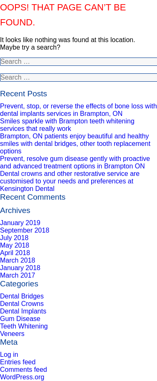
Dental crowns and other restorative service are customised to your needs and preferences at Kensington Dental (70, 181)
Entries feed (17, 362)
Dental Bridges (22, 296)
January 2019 (20, 222)
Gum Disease (20, 318)
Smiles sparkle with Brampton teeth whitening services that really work (67, 125)
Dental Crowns (22, 303)
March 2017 (17, 275)
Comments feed (23, 369)
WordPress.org (22, 377)
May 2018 (14, 245)
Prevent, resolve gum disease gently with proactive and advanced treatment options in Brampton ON (75, 162)
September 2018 (24, 230)
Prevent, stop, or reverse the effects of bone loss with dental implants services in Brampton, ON (78, 110)
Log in (9, 354)
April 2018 (15, 252)
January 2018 (20, 267)
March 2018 (17, 260)
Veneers (12, 333)
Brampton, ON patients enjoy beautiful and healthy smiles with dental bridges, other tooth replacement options (75, 144)
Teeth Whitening (24, 326)
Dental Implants (23, 311)
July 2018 (14, 237)
